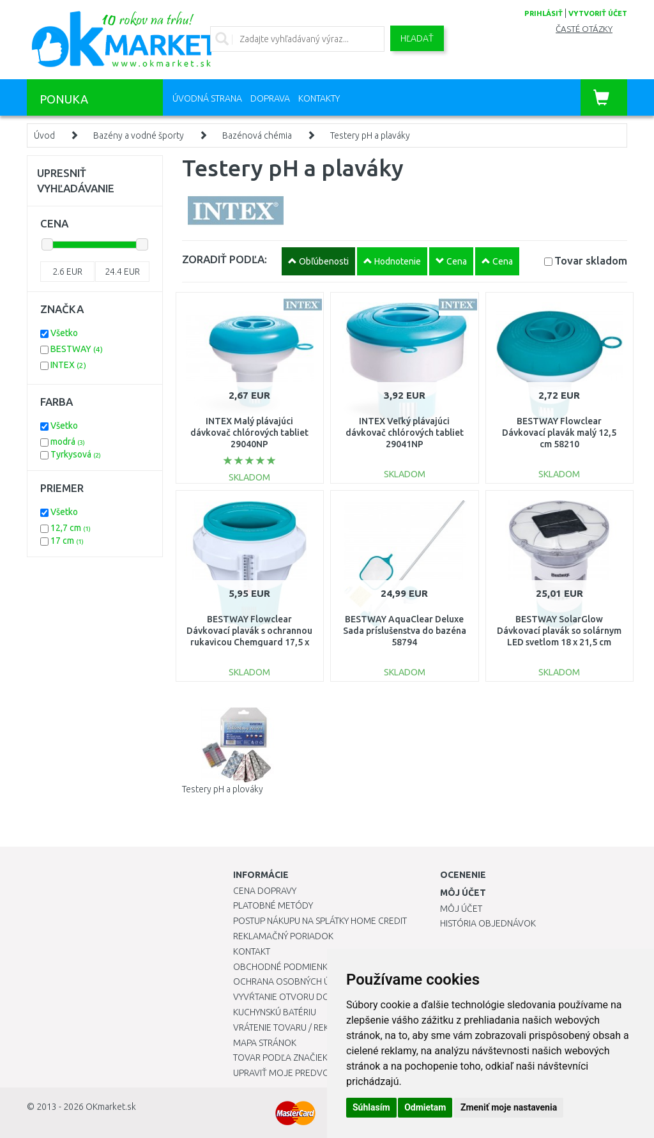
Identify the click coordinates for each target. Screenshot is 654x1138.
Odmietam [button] (425, 1107)
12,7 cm (70, 528)
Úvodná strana (207, 98)
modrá (67, 441)
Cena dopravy (264, 891)
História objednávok (488, 923)
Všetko (64, 333)
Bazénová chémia (257, 135)
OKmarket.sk (111, 1107)
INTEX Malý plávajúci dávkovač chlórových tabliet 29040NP (249, 432)
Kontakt (251, 951)
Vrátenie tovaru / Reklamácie (299, 1027)
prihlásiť (543, 13)
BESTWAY (76, 349)
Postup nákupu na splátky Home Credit (320, 921)
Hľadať (417, 38)
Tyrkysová (75, 454)
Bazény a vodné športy (138, 135)
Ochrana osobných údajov (296, 981)
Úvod (44, 135)
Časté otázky (584, 29)
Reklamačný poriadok (283, 936)
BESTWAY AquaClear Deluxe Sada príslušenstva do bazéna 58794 (404, 630)
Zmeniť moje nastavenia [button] (508, 1107)
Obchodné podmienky (282, 967)
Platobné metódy (273, 905)
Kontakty (319, 98)
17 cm (67, 540)
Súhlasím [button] (371, 1107)
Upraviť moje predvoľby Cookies (308, 1073)
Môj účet (461, 908)
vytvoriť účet (597, 13)
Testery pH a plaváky (370, 135)
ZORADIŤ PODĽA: (224, 259)
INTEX (68, 365)
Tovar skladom (590, 260)
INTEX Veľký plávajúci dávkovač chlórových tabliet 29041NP (405, 432)
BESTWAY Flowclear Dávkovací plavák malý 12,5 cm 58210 (559, 432)
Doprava (270, 98)
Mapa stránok (264, 1043)
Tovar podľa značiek (280, 1057)
